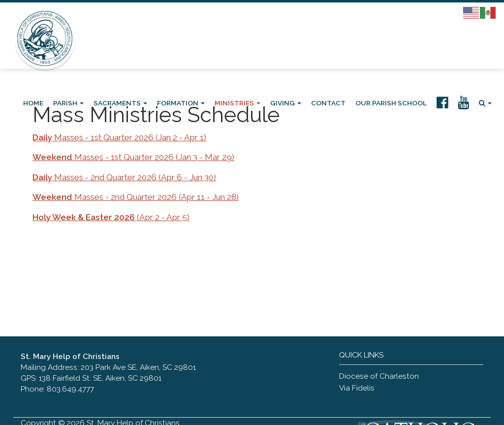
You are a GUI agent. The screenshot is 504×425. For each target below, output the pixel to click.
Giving (285, 103)
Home (33, 103)
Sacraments (120, 103)
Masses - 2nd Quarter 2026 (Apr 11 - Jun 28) (135, 197)
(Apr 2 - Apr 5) (110, 217)
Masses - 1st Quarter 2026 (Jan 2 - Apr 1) (119, 137)
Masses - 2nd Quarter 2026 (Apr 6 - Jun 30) (124, 177)
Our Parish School (391, 103)
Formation (181, 103)
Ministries (237, 103)
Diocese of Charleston (379, 376)
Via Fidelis (357, 388)
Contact (328, 103)
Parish (68, 103)
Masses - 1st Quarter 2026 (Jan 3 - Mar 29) (133, 157)
